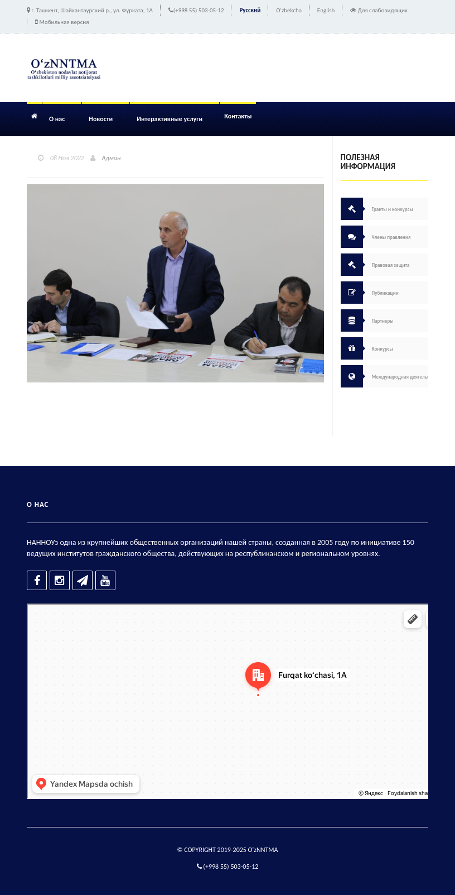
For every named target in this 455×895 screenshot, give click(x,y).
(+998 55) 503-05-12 (198, 10)
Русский (249, 10)
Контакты (237, 116)
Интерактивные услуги (169, 119)
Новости (101, 119)
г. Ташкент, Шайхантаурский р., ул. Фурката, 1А (92, 10)
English (326, 10)
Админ (111, 158)
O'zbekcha (289, 10)
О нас (57, 119)
